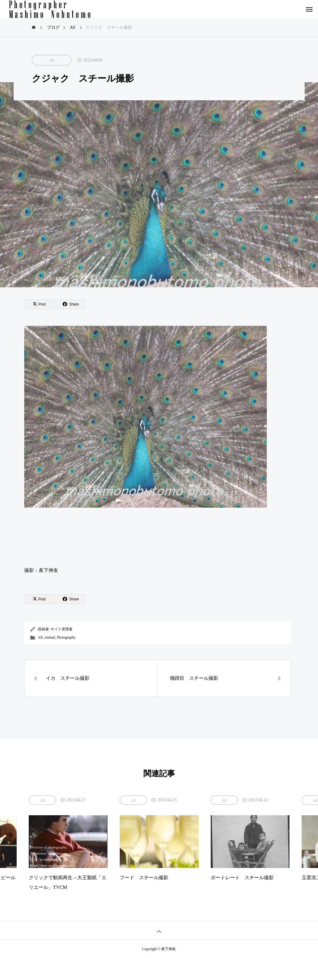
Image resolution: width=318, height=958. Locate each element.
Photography (66, 637)
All (51, 60)
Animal (49, 637)
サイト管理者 (61, 629)
